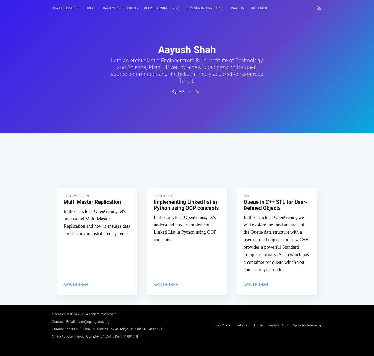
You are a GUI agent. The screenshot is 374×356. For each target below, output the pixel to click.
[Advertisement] (187, 169)
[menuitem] (65, 8)
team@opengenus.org (93, 322)
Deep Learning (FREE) (161, 8)
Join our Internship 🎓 (205, 8)
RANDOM (238, 8)
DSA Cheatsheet (65, 8)
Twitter (258, 325)
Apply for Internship (307, 325)
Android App (278, 325)
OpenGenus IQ (63, 314)
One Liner (259, 8)
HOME (90, 8)
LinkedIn (242, 325)
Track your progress (119, 8)
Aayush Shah (76, 284)
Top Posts (222, 325)
